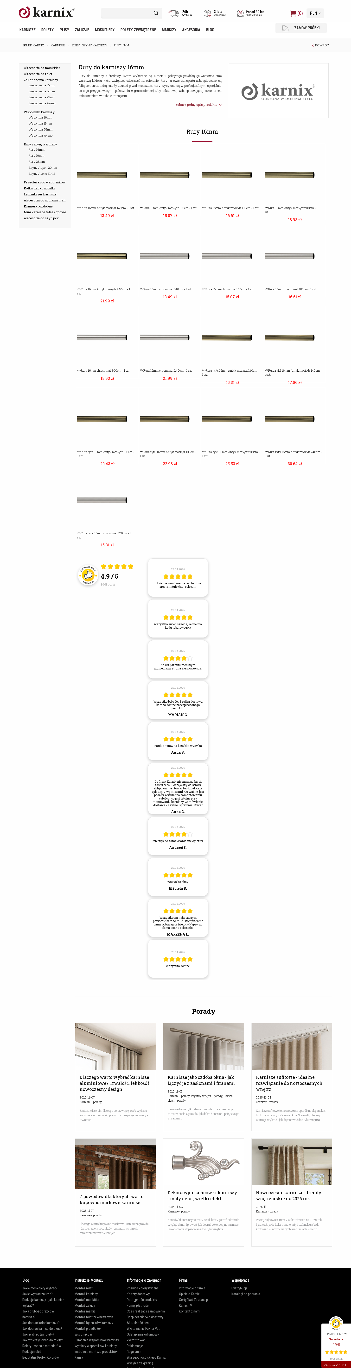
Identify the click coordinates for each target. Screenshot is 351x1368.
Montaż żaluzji (85, 1305)
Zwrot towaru (137, 1340)
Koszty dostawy (138, 1294)
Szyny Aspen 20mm (43, 167)
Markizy (169, 30)
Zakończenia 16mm (42, 85)
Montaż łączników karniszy (94, 1323)
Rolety (47, 30)
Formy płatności (138, 1305)
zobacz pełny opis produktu (198, 104)
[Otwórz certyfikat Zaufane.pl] (117, 567)
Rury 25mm (37, 161)
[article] (178, 577)
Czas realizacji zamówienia (146, 1311)
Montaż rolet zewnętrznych (94, 1317)
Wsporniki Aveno (40, 135)
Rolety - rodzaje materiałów (41, 1346)
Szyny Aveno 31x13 (42, 173)
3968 (108, 584)
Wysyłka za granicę (140, 1363)
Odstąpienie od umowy (143, 1334)
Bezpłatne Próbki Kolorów (40, 1357)
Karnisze (27, 30)
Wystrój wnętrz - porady (206, 1096)
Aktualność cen (138, 1323)
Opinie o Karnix (189, 1294)
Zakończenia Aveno (42, 103)
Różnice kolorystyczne (143, 1288)
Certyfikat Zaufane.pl (194, 1300)
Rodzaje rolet (31, 1351)
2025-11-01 (263, 1207)
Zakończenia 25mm (42, 97)
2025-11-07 (87, 1097)
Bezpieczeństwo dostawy (145, 1317)
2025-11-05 (175, 1091)
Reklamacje (135, 1346)
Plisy (64, 30)
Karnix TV (185, 1305)
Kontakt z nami (189, 1311)
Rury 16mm (37, 149)
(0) (296, 13)
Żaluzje (82, 30)
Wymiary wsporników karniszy (96, 1346)
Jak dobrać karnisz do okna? (42, 1328)
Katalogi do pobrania (245, 1294)
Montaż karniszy (86, 1294)
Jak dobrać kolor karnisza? (41, 1323)
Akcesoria (191, 30)
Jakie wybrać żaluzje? (37, 1294)
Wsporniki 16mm (40, 117)
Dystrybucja (239, 1288)
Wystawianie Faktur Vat (143, 1328)
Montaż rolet (84, 1288)
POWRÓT (322, 45)
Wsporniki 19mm (40, 123)
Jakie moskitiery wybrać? (39, 1288)
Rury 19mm (36, 155)
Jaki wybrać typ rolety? (38, 1334)
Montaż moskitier (87, 1300)
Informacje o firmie (192, 1288)
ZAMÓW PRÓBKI (300, 28)
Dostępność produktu (142, 1300)
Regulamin (134, 1351)
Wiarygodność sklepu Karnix (146, 1357)
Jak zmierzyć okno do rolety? (42, 1340)
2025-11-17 (87, 1210)
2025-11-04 (263, 1097)
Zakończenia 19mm (42, 91)
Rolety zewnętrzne (138, 30)
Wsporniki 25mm (40, 129)
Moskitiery (105, 30)
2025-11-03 (175, 1207)
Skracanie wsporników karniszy (97, 1340)
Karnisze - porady (91, 1102)
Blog (210, 30)
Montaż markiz (85, 1311)
